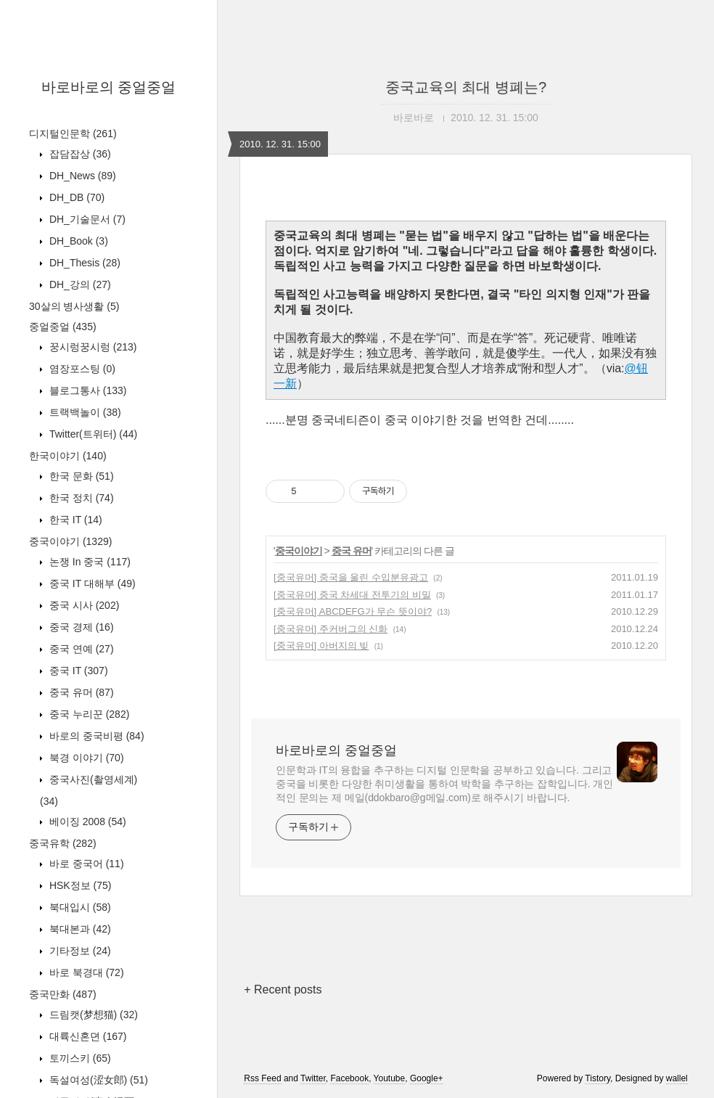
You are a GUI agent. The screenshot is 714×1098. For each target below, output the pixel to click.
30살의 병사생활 (74, 306)
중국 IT (77, 670)
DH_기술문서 (86, 219)
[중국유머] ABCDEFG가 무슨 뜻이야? (353, 611)
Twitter (313, 1078)
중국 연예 (80, 649)
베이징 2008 (86, 821)
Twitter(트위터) (91, 434)
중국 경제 (80, 627)
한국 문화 (80, 476)
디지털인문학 (73, 133)
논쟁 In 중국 (88, 562)
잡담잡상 (78, 154)
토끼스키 (78, 1058)
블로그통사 (86, 390)
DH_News (81, 175)
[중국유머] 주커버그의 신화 (330, 628)
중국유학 (63, 843)
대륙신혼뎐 (86, 1036)
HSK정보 (78, 885)
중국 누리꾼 (87, 714)
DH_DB (75, 197)
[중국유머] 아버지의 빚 (321, 645)
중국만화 (63, 994)
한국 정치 (80, 498)
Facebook (349, 1078)
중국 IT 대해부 (91, 583)
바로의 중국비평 (95, 736)
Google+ (426, 1078)
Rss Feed (262, 1078)
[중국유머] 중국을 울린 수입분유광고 (351, 577)
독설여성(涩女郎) (97, 1080)
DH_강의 (78, 284)
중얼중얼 (63, 326)
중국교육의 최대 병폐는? (465, 87)
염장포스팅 (80, 368)
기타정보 (78, 950)
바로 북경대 (85, 972)
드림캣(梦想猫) (92, 1014)
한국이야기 (68, 456)
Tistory (597, 1078)
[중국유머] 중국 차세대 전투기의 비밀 (352, 594)
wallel (677, 1078)
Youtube (390, 1078)
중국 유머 (80, 692)
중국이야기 (70, 541)
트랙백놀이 (83, 412)
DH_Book (77, 241)
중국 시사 (82, 605)
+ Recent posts (282, 989)
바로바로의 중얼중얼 (108, 87)
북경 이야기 (85, 757)
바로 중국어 (85, 863)
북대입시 (78, 907)
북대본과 (78, 929)
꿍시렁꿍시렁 (91, 347)
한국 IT (74, 519)
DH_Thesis (83, 263)
